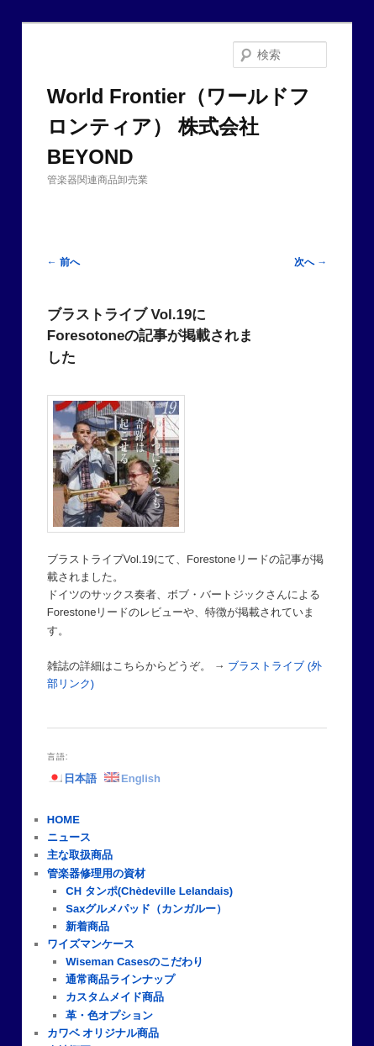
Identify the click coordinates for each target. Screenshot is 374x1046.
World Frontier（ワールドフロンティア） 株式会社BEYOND (178, 126)
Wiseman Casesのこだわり (134, 961)
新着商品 (87, 926)
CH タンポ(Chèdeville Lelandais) (149, 891)
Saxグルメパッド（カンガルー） (146, 908)
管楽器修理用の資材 (96, 873)
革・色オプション (109, 1015)
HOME (63, 819)
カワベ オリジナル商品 (103, 1033)
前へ (63, 262)
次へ (310, 262)
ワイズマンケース (90, 944)
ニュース (69, 837)
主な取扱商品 (80, 855)
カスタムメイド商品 (115, 997)
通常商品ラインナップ (120, 979)
